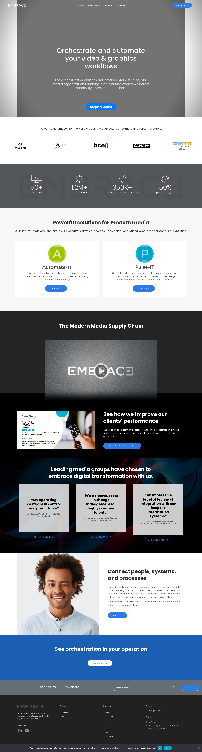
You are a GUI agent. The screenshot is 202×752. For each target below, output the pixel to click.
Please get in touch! (155, 711)
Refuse (168, 748)
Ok (160, 748)
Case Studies (108, 716)
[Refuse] (198, 748)
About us (106, 712)
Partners (106, 724)
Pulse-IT (63, 716)
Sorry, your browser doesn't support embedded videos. (101, 371)
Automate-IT (65, 712)
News (105, 720)
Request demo (101, 107)
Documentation (109, 736)
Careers (106, 728)
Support (106, 732)
